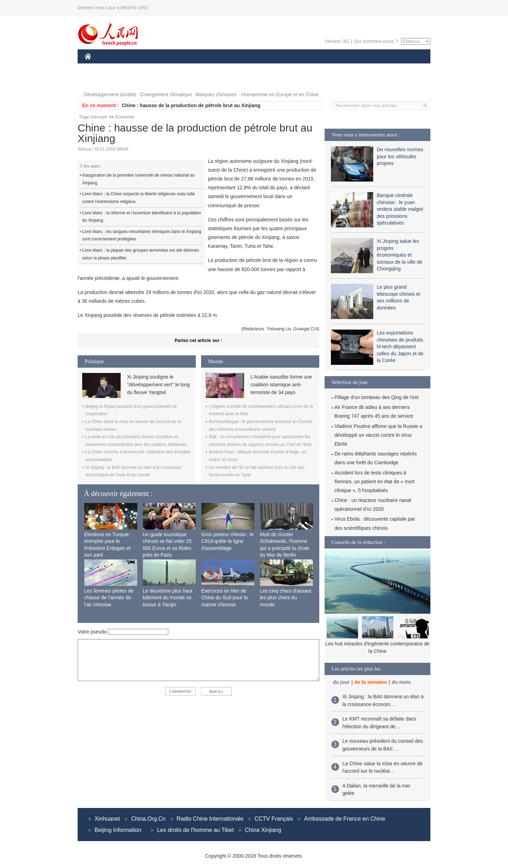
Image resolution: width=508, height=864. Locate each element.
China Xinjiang (263, 830)
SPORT (356, 66)
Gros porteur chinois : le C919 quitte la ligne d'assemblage (227, 541)
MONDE (159, 66)
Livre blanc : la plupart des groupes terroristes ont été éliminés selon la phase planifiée (140, 254)
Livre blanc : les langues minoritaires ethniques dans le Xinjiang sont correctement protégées (141, 235)
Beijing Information (118, 830)
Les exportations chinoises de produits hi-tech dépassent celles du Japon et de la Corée (400, 346)
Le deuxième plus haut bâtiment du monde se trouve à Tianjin (168, 597)
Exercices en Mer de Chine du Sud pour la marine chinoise (224, 597)
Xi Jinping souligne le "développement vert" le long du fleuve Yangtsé (158, 385)
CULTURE (252, 66)
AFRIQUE (189, 66)
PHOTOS (99, 81)
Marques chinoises (216, 94)
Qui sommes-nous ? (376, 41)
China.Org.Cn (148, 819)
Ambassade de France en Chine (344, 819)
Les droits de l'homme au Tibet (195, 830)
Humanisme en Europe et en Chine (280, 94)
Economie (124, 117)
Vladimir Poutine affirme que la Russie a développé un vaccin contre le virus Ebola (378, 435)
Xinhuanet (107, 819)
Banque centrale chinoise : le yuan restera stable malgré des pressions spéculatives (400, 209)
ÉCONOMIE (127, 66)
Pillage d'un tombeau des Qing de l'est (376, 397)
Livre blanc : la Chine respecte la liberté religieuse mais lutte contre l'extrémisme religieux (138, 197)
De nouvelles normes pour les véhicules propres (400, 156)
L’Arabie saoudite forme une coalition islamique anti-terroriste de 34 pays (281, 385)
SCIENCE (220, 66)
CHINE (96, 66)
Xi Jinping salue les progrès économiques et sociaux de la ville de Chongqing (399, 254)
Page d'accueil (93, 117)
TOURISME (386, 66)
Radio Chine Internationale (210, 819)
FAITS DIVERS (290, 66)
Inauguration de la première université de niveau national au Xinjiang (138, 179)
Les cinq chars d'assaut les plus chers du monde (286, 597)
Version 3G (337, 41)
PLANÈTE (328, 66)
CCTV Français (273, 819)
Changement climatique (166, 94)
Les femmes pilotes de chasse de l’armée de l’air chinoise (109, 597)
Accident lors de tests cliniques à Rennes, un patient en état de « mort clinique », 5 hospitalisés (374, 481)
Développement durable (110, 94)
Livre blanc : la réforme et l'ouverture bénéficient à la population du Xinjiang (141, 216)
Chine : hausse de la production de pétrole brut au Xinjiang (191, 105)
